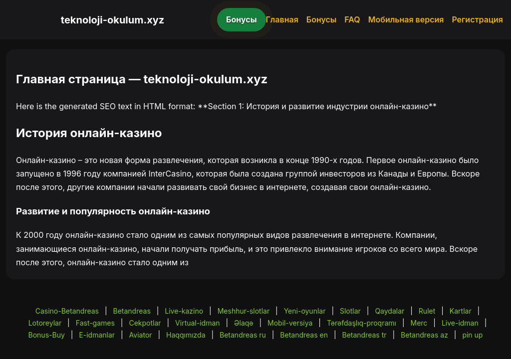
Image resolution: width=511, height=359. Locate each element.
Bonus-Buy (46, 335)
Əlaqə (243, 323)
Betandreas (132, 311)
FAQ (352, 19)
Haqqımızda (185, 335)
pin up (472, 335)
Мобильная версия (406, 19)
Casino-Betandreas (67, 311)
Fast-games (95, 323)
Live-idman (460, 323)
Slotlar (350, 311)
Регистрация (477, 19)
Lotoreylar (45, 323)
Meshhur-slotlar (243, 311)
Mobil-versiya (289, 323)
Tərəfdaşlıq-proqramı (361, 323)
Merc (419, 323)
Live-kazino (184, 311)
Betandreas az (424, 335)
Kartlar (461, 311)
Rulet (427, 311)
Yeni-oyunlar (305, 311)
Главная (282, 19)
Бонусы (241, 19)
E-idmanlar (97, 335)
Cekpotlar (145, 323)
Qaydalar (389, 311)
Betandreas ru (243, 335)
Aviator (140, 335)
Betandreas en (304, 335)
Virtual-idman (197, 323)
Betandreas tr (364, 335)
